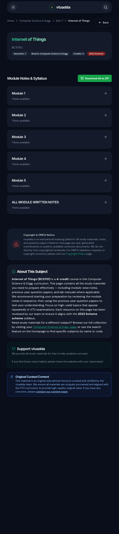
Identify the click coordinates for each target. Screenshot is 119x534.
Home (10, 20)
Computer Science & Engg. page (54, 327)
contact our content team (52, 391)
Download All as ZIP (95, 78)
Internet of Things (79, 20)
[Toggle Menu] (13, 7)
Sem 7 (59, 20)
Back (103, 22)
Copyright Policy (75, 253)
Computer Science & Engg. (35, 20)
